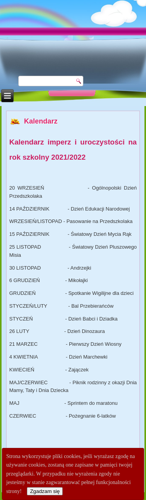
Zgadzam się (45, 491)
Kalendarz (41, 121)
